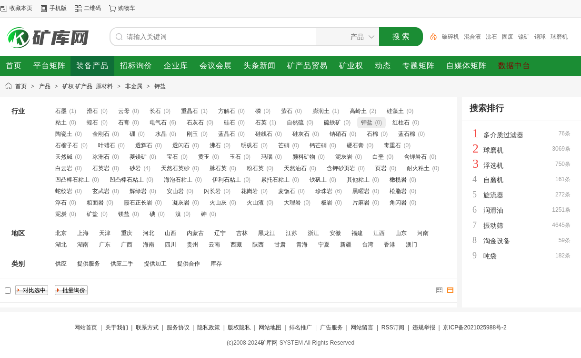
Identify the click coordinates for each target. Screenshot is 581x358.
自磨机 (493, 180)
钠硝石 (338, 134)
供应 (61, 263)
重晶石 (189, 111)
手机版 (58, 8)
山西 (170, 233)
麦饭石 (286, 191)
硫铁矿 (332, 122)
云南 (214, 244)
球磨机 (559, 36)
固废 (507, 36)
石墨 (61, 111)
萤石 (286, 111)
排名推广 (300, 327)
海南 (148, 244)
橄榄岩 (398, 179)
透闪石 (181, 145)
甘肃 (280, 244)
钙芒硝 (318, 145)
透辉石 (143, 145)
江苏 (291, 233)
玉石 (235, 156)
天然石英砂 (175, 168)
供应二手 (121, 263)
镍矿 (524, 36)
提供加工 (155, 263)
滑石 (92, 111)
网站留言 (362, 327)
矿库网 (269, 342)
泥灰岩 (343, 156)
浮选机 (493, 165)
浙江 (313, 233)
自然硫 (295, 122)
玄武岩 (101, 191)
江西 (379, 233)
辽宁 (220, 233)
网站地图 (270, 327)
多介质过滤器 (503, 135)
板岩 (326, 202)
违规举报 (423, 327)
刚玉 (192, 134)
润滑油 (493, 210)
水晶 (161, 134)
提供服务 (88, 263)
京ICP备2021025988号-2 (474, 327)
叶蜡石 (106, 145)
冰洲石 (101, 156)
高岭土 (358, 111)
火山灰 (218, 202)
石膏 (124, 122)
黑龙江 (266, 233)
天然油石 (295, 168)
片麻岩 (361, 202)
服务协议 (178, 327)
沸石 (491, 36)
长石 (155, 111)
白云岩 (63, 168)
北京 (61, 233)
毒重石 (392, 145)
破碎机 (450, 36)
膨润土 (321, 111)
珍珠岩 (323, 191)
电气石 (158, 122)
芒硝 (284, 145)
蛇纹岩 (63, 191)
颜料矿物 (303, 156)
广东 (104, 244)
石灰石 (195, 122)
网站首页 (85, 327)
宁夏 (324, 244)
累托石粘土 (275, 179)
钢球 (540, 36)
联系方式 (147, 327)
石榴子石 (66, 145)
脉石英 (218, 168)
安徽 (335, 233)
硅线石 (263, 134)
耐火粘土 (418, 168)
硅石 (229, 122)
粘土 (61, 122)
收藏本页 (21, 8)
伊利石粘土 (226, 179)
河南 (423, 233)
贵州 (192, 244)
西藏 (236, 244)
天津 (104, 233)
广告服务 (331, 327)
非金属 (133, 86)
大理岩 (292, 202)
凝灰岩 (181, 202)
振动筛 (493, 225)
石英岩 (101, 168)
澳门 (411, 244)
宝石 (172, 156)
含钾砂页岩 (341, 168)
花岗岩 (249, 191)
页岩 (381, 168)
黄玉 (204, 156)
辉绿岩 (138, 191)
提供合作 (188, 263)
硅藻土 (395, 111)
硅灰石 (301, 134)
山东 (401, 233)
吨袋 (490, 256)
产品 (44, 86)
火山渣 (255, 202)
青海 (302, 244)
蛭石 (92, 122)
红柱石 (401, 122)
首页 (21, 86)
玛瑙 (266, 156)
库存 (216, 263)
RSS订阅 (393, 327)
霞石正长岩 (138, 202)
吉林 (242, 233)
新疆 (345, 244)
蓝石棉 (406, 134)
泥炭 (61, 214)
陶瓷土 (63, 134)
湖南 (83, 244)
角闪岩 (398, 202)
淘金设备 (496, 241)
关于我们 (116, 327)
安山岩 (175, 191)
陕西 (258, 244)
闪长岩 (212, 191)
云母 (124, 111)
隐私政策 (208, 327)
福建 (357, 233)
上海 (83, 233)
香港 (389, 244)
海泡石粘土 (178, 179)
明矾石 (249, 145)
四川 (170, 244)
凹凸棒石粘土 (72, 179)
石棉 (372, 134)
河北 (148, 233)
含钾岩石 (415, 156)
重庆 (126, 233)
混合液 (472, 36)
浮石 (61, 202)
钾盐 (160, 86)
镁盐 (124, 214)
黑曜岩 (361, 191)
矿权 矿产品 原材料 (87, 86)
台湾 (367, 244)
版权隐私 (239, 327)
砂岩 (135, 168)
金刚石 (101, 134)
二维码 (92, 8)
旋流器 (493, 195)
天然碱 (63, 156)
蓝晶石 (226, 134)
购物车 (126, 8)
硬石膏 (355, 145)
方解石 (226, 111)
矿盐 (92, 214)
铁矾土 (318, 179)
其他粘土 (358, 179)
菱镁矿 (138, 156)
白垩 (378, 156)
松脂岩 (398, 191)
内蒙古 (195, 233)
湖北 (61, 244)
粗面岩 (95, 202)
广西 (126, 244)
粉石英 (255, 168)
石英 (261, 122)
